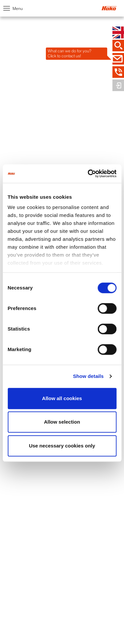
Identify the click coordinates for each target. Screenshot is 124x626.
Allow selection (62, 422)
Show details (88, 376)
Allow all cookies (62, 398)
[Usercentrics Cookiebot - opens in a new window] (88, 173)
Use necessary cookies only (62, 445)
